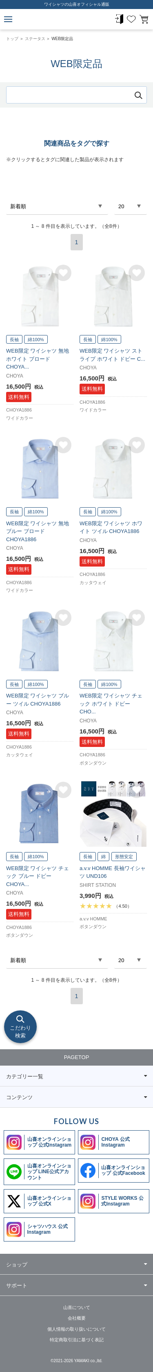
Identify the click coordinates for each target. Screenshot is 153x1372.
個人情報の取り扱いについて (76, 1329)
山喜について (76, 1307)
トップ (12, 38)
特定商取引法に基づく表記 (77, 1339)
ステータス (35, 38)
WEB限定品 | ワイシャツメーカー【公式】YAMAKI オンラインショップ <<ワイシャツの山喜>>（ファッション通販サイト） (76, 19)
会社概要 (77, 1318)
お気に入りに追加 (63, 273)
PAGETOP (76, 1057)
